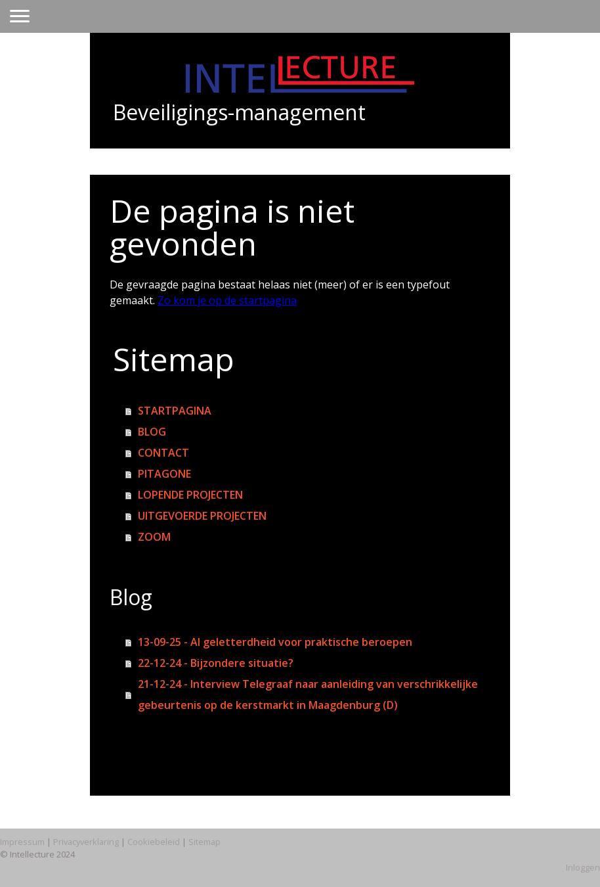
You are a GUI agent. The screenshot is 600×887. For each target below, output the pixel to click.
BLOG (152, 431)
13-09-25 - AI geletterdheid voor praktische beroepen (275, 642)
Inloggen (583, 867)
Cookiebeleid (153, 842)
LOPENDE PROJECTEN (190, 495)
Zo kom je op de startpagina (227, 300)
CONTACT (163, 452)
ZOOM (154, 537)
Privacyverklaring (86, 842)
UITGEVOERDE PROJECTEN (202, 516)
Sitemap (204, 842)
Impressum (22, 842)
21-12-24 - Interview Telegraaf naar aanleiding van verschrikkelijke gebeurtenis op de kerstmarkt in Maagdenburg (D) (308, 694)
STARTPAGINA (174, 410)
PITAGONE (164, 473)
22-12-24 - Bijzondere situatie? (215, 663)
